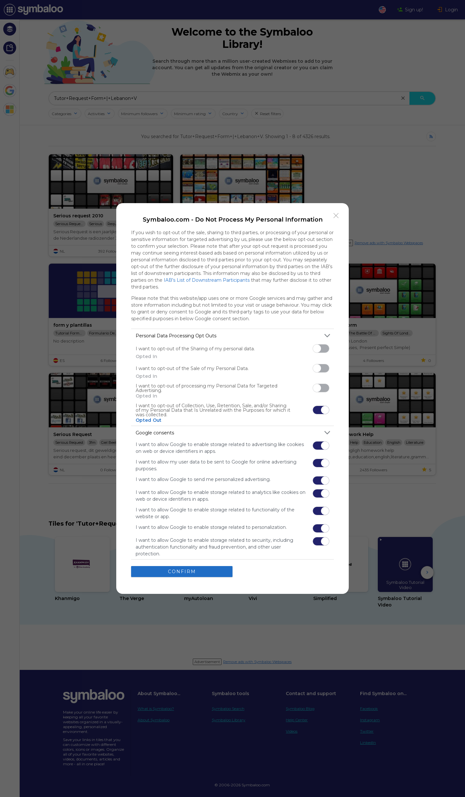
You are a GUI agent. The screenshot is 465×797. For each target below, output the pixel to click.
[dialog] (232, 398)
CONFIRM (182, 571)
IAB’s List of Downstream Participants (207, 280)
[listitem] (232, 335)
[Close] (336, 216)
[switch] (321, 348)
